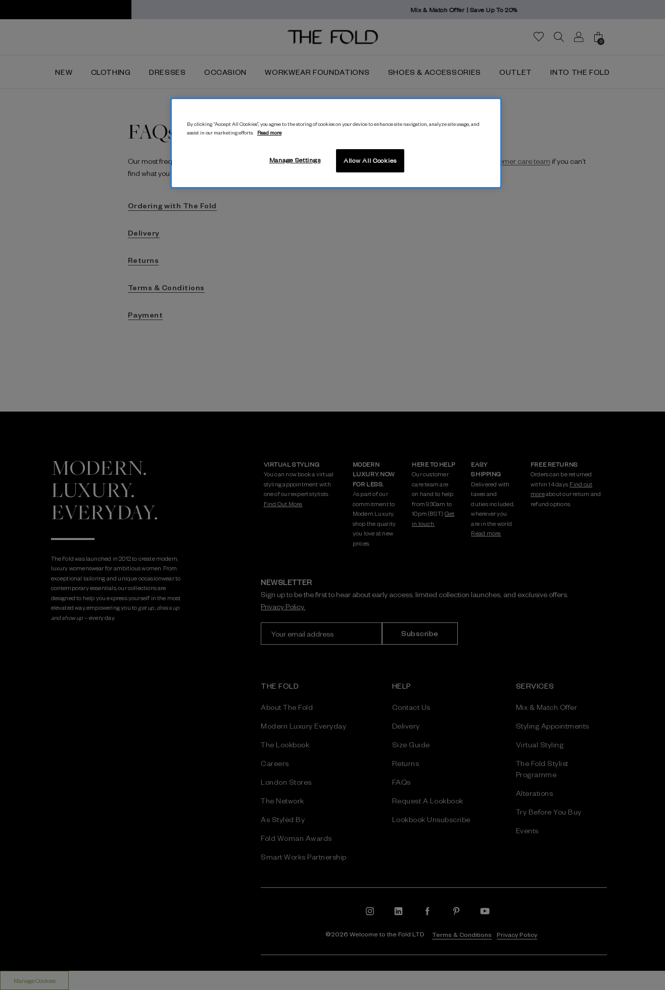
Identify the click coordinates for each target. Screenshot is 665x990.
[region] (336, 143)
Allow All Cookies (370, 160)
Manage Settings (295, 160)
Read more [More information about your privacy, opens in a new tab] (269, 132)
